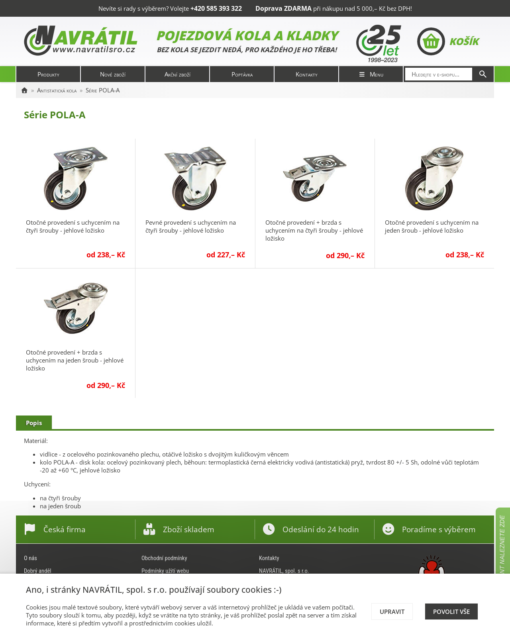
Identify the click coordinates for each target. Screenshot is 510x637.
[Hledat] (483, 74)
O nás (30, 558)
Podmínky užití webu (165, 570)
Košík (447, 41)
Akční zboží (177, 74)
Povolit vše (451, 611)
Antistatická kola (56, 90)
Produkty (48, 74)
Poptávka (242, 74)
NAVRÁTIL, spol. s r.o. (284, 570)
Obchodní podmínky (164, 558)
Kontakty (307, 74)
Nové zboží (113, 74)
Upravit (392, 611)
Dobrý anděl (37, 570)
